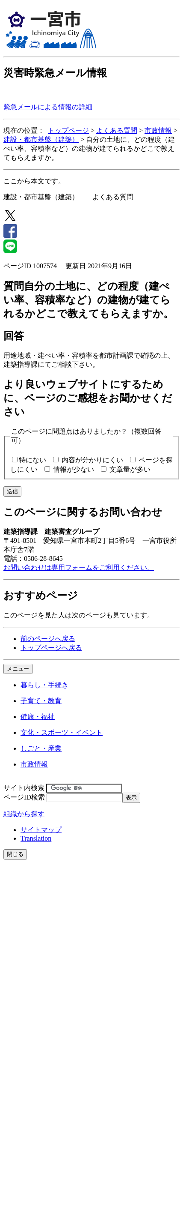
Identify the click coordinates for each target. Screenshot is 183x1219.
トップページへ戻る (51, 647)
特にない (32, 460)
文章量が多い (130, 469)
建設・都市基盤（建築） (41, 139)
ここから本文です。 (34, 181)
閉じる (15, 854)
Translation (36, 838)
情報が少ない (73, 469)
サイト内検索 (23, 787)
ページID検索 (24, 797)
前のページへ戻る (48, 638)
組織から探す (23, 814)
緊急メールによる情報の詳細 (47, 107)
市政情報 (158, 130)
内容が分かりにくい (92, 460)
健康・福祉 (38, 716)
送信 (12, 491)
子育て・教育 (41, 700)
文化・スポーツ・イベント (62, 732)
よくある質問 (116, 130)
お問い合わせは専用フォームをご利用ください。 (78, 567)
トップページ (68, 130)
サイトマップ (41, 829)
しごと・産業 (41, 748)
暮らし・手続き (44, 685)
